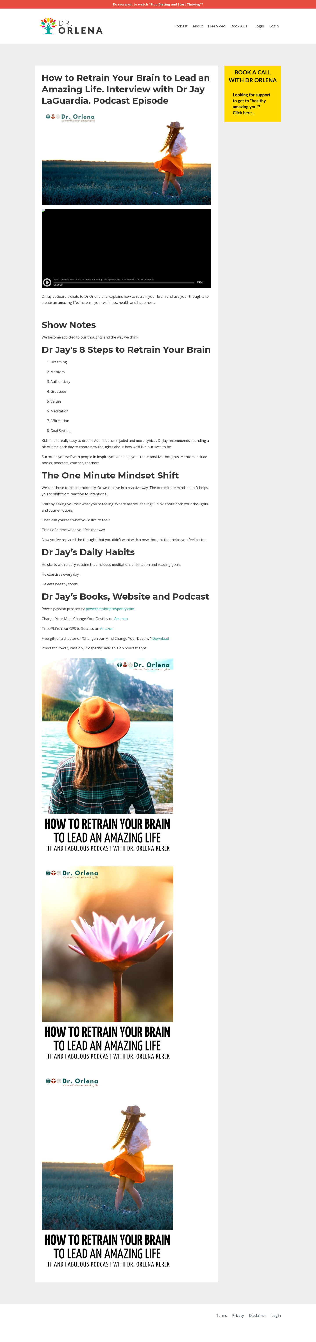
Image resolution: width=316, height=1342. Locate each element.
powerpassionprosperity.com (110, 608)
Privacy (238, 1315)
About (198, 26)
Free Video (216, 26)
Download (160, 638)
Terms (221, 1315)
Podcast (180, 26)
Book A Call (240, 26)
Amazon (121, 618)
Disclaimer (257, 1315)
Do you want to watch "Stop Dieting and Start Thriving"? (158, 4)
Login (259, 26)
